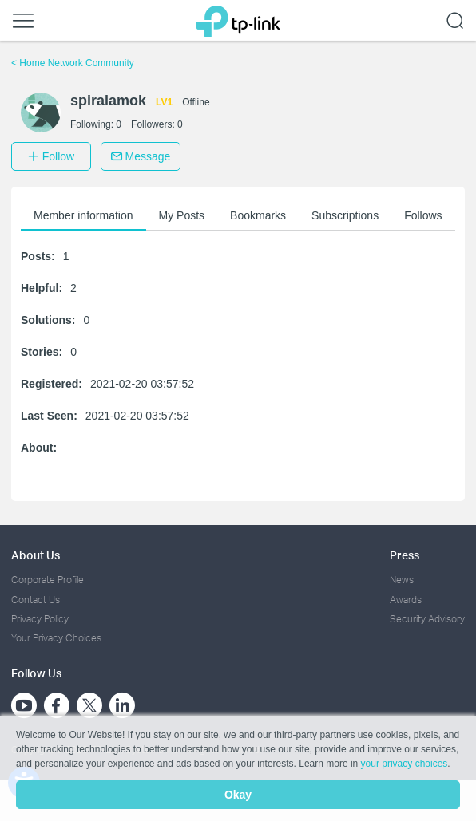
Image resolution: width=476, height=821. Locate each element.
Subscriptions (345, 215)
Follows (423, 215)
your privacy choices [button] (404, 763)
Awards (406, 600)
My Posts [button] (182, 215)
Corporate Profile (47, 580)
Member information (83, 215)
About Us (35, 555)
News (402, 580)
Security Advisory (427, 619)
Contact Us (35, 600)
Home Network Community (72, 63)
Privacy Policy (40, 619)
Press (404, 555)
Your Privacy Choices (56, 638)
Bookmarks (258, 215)
